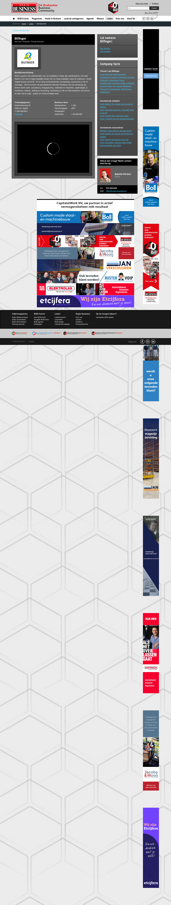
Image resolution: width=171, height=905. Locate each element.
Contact (78, 320)
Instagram (148, 341)
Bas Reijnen (105, 48)
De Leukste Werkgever (122, 86)
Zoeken (154, 8)
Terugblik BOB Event (41, 320)
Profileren (155, 4)
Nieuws (100, 19)
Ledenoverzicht (60, 317)
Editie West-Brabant (19, 322)
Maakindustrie (106, 83)
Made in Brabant (53, 19)
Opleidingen (114, 80)
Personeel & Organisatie (110, 89)
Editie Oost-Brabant (19, 320)
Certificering (105, 77)
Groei (102, 74)
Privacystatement (82, 324)
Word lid (131, 19)
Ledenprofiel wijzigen (62, 324)
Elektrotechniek (119, 74)
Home (13, 18)
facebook (142, 341)
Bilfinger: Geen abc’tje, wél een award (115, 131)
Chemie (114, 77)
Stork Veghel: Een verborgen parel (114, 116)
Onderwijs (104, 80)
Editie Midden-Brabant (20, 317)
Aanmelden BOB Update (105, 317)
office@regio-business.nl (116, 191)
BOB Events (23, 19)
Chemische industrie (126, 77)
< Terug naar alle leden (21, 30)
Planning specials (18, 324)
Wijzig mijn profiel (142, 4)
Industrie (103, 86)
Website (19, 114)
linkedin (153, 341)
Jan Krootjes (105, 51)
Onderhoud (104, 92)
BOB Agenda (38, 322)
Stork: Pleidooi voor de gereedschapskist (117, 119)
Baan (110, 86)
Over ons (120, 19)
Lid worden (59, 320)
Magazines (37, 19)
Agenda (90, 19)
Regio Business (35, 8)
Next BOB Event (40, 317)
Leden (110, 19)
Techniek (108, 74)
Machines (116, 83)
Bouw (121, 80)
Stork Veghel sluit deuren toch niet (114, 140)
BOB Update (59, 322)
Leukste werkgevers (74, 19)
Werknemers (126, 89)
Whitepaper (38, 324)
